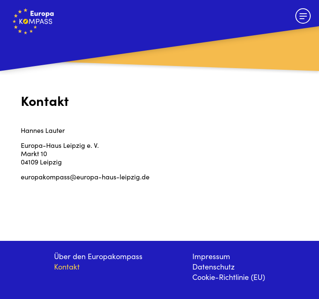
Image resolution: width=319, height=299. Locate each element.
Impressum (211, 257)
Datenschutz (213, 268)
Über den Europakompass (98, 257)
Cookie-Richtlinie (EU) (228, 278)
